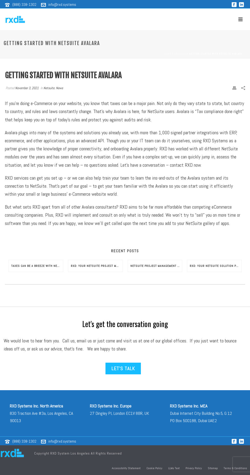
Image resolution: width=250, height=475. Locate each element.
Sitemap (213, 468)
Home (167, 53)
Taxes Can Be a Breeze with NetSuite (37, 266)
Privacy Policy (194, 468)
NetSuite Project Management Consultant (156, 266)
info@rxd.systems (62, 4)
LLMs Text (174, 468)
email (81, 341)
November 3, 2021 (27, 88)
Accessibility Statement (126, 468)
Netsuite (180, 53)
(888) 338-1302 (24, 4)
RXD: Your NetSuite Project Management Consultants (97, 266)
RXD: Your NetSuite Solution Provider (215, 266)
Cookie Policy (154, 468)
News (59, 88)
